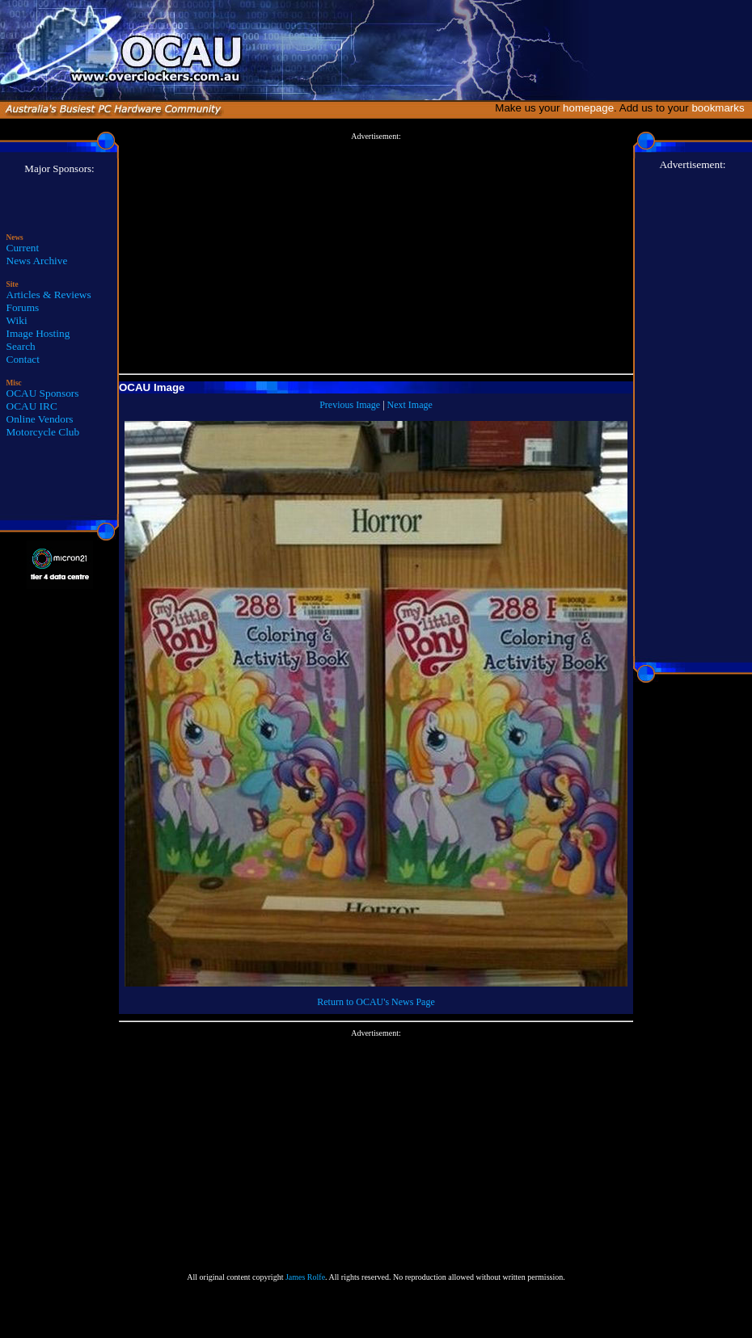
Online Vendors (40, 419)
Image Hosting (38, 333)
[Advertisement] (376, 254)
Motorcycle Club (43, 432)
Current (23, 248)
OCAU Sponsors (42, 393)
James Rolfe (305, 1277)
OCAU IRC (31, 406)
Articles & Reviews (48, 294)
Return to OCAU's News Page (375, 1002)
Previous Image (349, 404)
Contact (23, 359)
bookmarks (720, 108)
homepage (588, 108)
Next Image (410, 404)
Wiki (16, 320)
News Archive (37, 261)
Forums (23, 307)
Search (21, 346)
